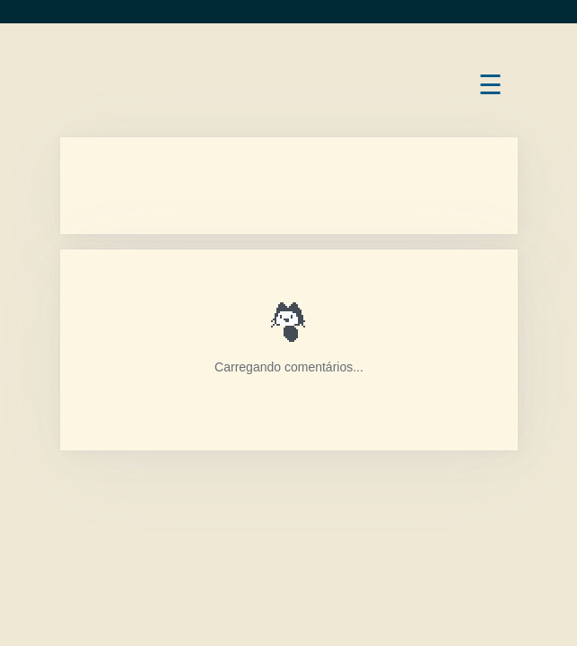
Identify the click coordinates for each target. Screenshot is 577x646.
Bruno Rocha (59, 69)
